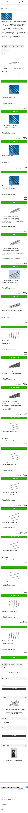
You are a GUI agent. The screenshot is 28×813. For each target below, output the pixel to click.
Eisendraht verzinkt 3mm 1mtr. (9, 185)
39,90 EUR (14, 763)
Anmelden (14, 688)
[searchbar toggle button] (19, 2)
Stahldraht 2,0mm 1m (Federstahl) (10, 371)
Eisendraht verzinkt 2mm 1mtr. (9, 155)
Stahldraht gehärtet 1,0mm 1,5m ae (10, 609)
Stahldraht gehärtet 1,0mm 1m (9, 640)
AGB (2, 809)
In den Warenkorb (14, 81)
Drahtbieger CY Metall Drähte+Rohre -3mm (11, 68)
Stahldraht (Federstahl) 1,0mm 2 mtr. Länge (12, 310)
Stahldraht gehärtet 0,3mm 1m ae (9, 431)
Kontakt (2, 802)
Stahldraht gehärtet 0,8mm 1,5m (9, 522)
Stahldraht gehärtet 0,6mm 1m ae (9, 492)
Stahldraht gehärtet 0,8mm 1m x (9, 550)
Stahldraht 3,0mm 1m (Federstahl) (10, 401)
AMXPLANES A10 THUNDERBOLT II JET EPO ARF (14, 709)
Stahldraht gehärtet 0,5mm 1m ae (9, 462)
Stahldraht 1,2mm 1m (7, 340)
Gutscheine (3, 804)
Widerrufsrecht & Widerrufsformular (8, 797)
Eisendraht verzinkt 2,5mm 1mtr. (9, 125)
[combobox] (11, 46)
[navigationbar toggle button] (26, 2)
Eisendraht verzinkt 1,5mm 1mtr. (9, 95)
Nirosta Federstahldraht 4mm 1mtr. (10, 280)
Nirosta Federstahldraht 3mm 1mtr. (10, 248)
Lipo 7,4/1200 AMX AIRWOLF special (14, 760)
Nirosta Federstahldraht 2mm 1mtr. (10, 216)
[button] (2, 46)
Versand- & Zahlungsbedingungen (8, 799)
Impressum (3, 807)
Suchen (14, 735)
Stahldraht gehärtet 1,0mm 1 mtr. (9, 581)
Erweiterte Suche (14, 738)
